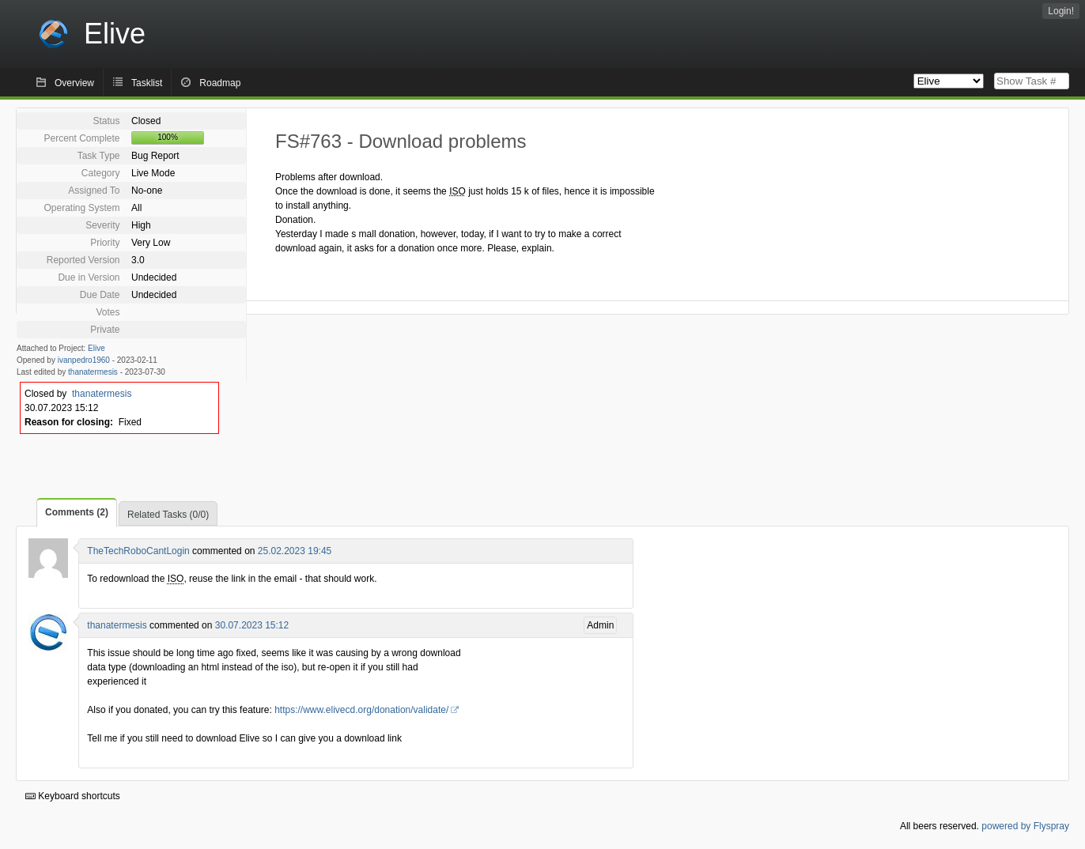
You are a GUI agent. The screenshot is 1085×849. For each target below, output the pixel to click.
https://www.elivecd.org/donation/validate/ (361, 709)
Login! (1061, 11)
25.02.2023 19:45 (294, 551)
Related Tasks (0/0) (168, 514)
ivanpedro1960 (84, 360)
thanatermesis (93, 372)
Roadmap (219, 83)
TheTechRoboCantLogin (138, 551)
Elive (96, 348)
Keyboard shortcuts (72, 796)
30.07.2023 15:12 (252, 625)
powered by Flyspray (1025, 826)
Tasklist (146, 83)
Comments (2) (76, 512)
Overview (74, 83)
